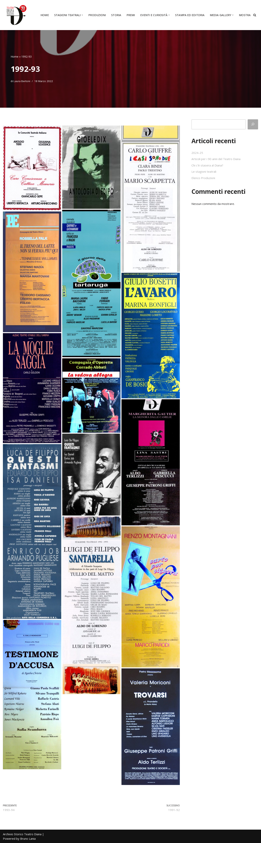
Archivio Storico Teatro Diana (22, 834)
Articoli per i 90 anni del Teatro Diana (215, 159)
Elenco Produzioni (203, 178)
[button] (82, 15)
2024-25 (197, 153)
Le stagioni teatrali (203, 171)
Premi (131, 15)
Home (44, 15)
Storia (116, 15)
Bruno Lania (28, 838)
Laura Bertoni (22, 81)
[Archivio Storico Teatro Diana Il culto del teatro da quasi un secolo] (15, 15)
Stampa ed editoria (189, 15)
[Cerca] (254, 15)
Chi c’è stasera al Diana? (207, 165)
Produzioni (97, 15)
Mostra (245, 15)
